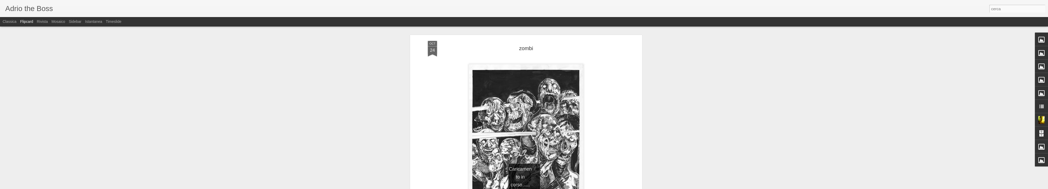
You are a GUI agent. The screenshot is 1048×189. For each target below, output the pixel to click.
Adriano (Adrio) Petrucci (551, 156)
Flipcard (26, 21)
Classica (10, 21)
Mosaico (58, 21)
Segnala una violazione (562, 186)
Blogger (540, 186)
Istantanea (93, 21)
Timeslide (113, 21)
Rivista (42, 21)
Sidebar (75, 21)
